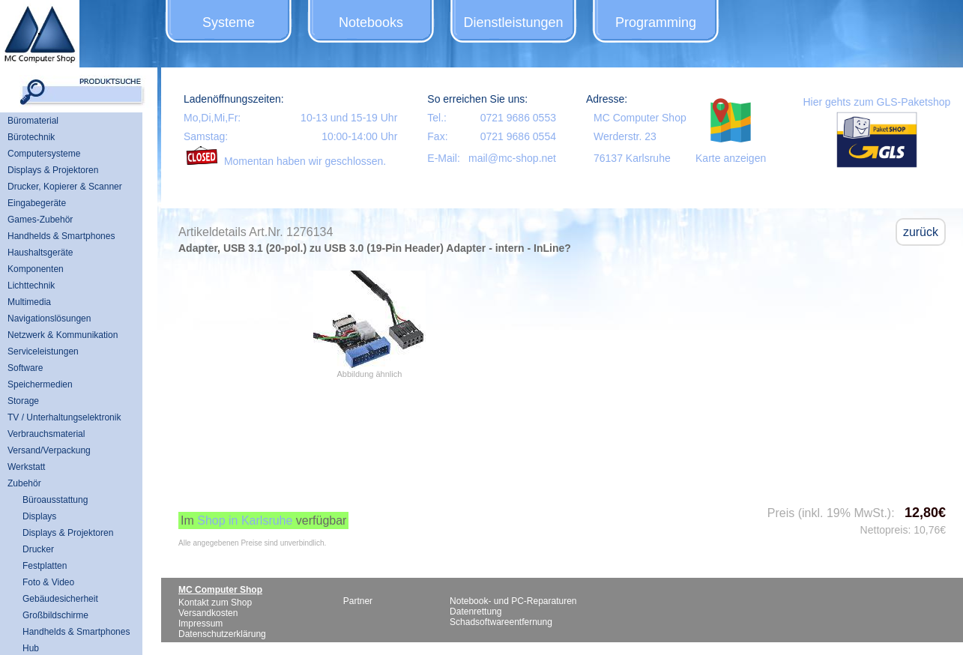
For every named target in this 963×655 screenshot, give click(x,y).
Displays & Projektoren (52, 170)
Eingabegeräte (36, 203)
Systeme (228, 22)
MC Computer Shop (640, 118)
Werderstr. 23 (625, 136)
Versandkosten (208, 613)
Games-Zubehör (40, 219)
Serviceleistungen (43, 351)
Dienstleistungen (513, 22)
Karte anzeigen (730, 158)
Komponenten (35, 269)
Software (25, 368)
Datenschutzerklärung (222, 634)
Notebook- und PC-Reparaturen (513, 601)
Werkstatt (26, 467)
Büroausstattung (55, 500)
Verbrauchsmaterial (46, 434)
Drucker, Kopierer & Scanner (64, 186)
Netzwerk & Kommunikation (62, 335)
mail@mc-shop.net (512, 158)
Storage (23, 401)
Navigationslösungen (49, 318)
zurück (920, 232)
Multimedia (29, 302)
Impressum (200, 623)
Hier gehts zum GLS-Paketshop (876, 102)
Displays (39, 516)
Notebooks (371, 22)
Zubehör (24, 483)
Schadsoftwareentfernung (501, 622)
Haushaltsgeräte (40, 252)
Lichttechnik (31, 285)
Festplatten (44, 566)
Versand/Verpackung (49, 450)
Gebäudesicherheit (60, 599)
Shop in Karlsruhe (244, 520)
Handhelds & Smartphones (61, 236)
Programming (655, 22)
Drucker (38, 549)
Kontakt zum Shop (215, 602)
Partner (357, 601)
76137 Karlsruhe (632, 158)
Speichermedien (40, 384)
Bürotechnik (31, 137)
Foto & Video (48, 582)
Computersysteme (43, 153)
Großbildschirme (55, 615)
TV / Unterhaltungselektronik (64, 417)
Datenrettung (475, 611)
